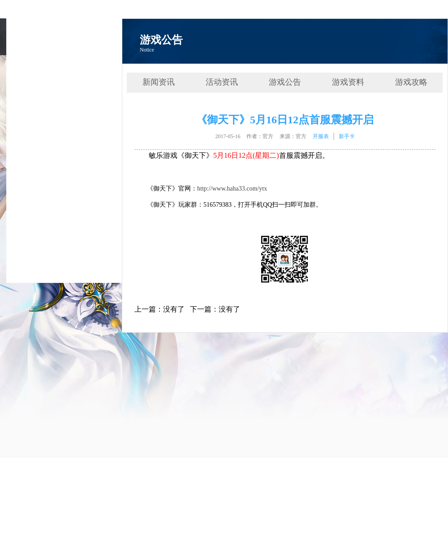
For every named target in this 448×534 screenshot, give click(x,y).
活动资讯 (222, 82)
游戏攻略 (411, 82)
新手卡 (347, 136)
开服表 (321, 136)
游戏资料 (348, 82)
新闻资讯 (158, 82)
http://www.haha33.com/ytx (232, 188)
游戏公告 (285, 82)
